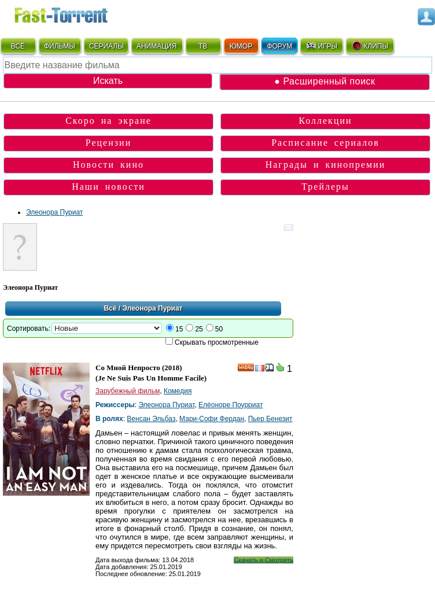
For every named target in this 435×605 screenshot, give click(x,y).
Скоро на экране (108, 121)
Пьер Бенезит (270, 419)
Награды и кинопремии (326, 164)
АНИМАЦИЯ (156, 46)
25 (198, 329)
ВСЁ (18, 46)
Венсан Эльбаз (151, 419)
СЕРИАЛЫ (106, 46)
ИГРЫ (321, 46)
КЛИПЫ (369, 46)
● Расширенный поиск (324, 81)
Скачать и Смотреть (263, 559)
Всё (110, 308)
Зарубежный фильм (127, 391)
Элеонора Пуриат (54, 212)
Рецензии (108, 142)
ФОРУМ (279, 46)
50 (219, 329)
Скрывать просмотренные (217, 342)
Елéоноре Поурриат (230, 405)
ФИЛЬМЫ (59, 46)
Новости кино (108, 164)
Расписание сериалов (325, 142)
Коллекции (325, 121)
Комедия (178, 391)
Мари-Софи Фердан (211, 419)
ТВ (202, 46)
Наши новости (108, 186)
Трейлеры (325, 186)
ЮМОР (241, 46)
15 (179, 329)
